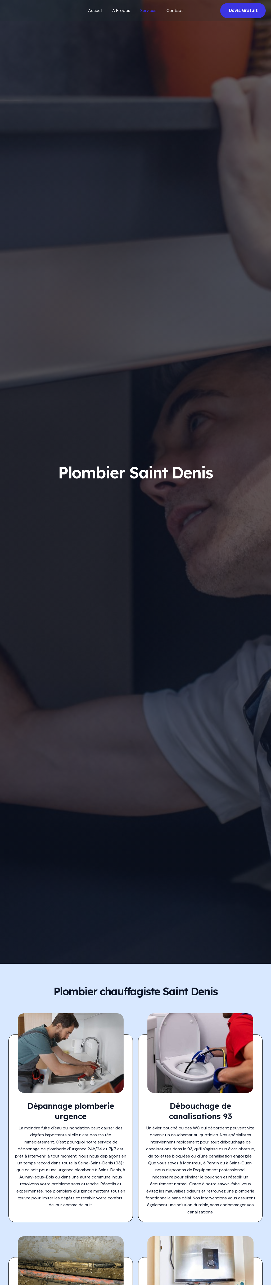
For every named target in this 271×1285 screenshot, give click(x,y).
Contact (172, 10)
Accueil (98, 10)
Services (147, 10)
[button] (243, 10)
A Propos (122, 10)
